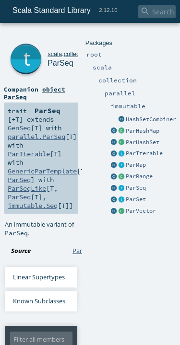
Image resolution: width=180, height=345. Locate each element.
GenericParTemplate (38, 104)
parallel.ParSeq (33, 95)
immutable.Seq (66, 113)
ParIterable (106, 95)
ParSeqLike (142, 104)
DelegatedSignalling (80, 319)
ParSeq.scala (90, 149)
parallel (87, 37)
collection (63, 37)
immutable (113, 37)
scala (42, 37)
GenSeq (107, 87)
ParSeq (51, 47)
